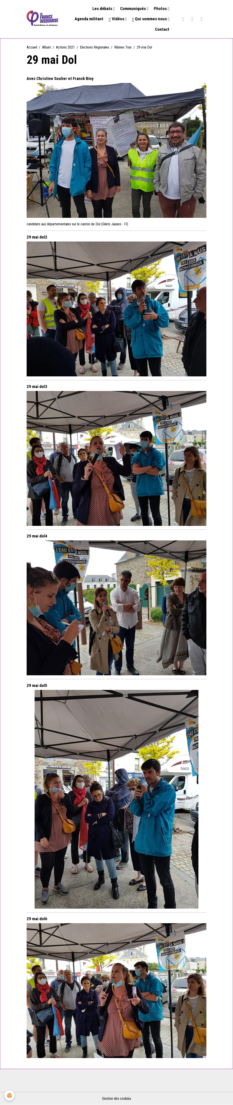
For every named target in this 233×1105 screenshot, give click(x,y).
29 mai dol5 (37, 685)
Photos (161, 8)
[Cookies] (10, 1095)
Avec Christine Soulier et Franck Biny (60, 78)
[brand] (42, 19)
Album (46, 47)
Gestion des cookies (116, 1098)
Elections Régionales (94, 47)
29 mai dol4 (37, 536)
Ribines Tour (123, 47)
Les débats (102, 8)
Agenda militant (89, 18)
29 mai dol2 (37, 237)
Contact (162, 29)
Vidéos (117, 19)
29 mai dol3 (37, 386)
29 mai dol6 (37, 918)
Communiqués (133, 8)
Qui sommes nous (150, 19)
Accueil (32, 47)
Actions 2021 (65, 47)
